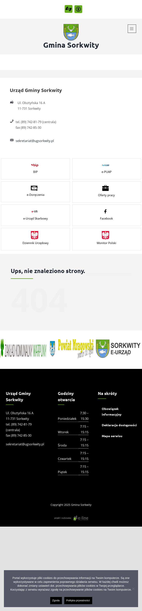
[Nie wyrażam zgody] (133, 589)
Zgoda (56, 600)
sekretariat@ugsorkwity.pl (35, 141)
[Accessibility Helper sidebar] (78, 9)
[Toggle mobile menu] (132, 29)
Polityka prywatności (78, 600)
